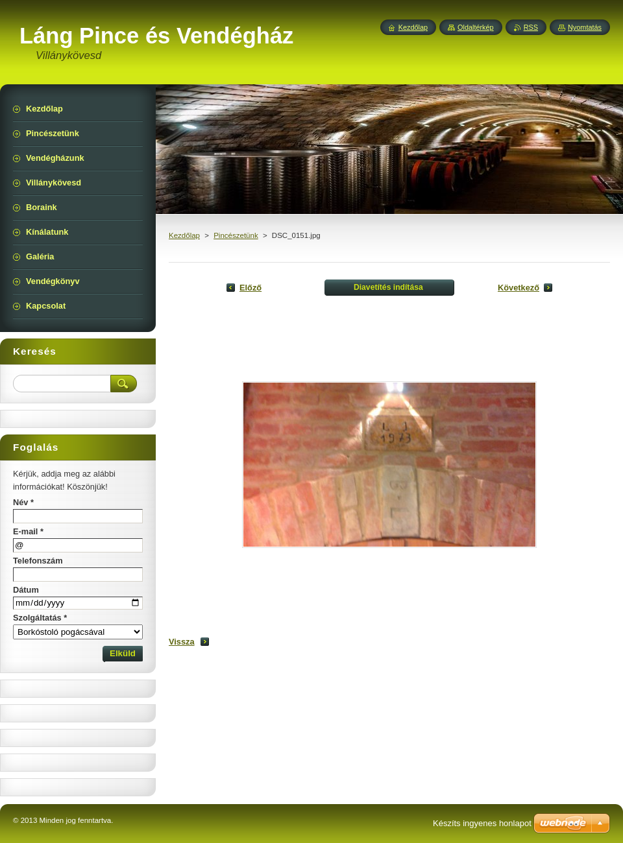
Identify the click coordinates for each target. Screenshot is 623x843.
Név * (23, 502)
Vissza (182, 642)
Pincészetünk (236, 235)
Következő (518, 287)
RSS (531, 27)
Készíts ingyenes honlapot (482, 823)
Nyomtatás (585, 27)
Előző (250, 287)
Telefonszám (38, 560)
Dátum (26, 590)
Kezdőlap (184, 235)
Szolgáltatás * (40, 618)
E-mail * (28, 531)
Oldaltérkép (476, 27)
